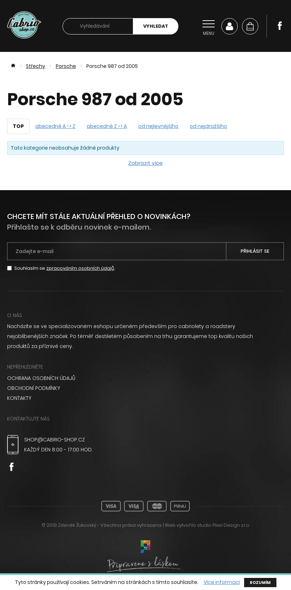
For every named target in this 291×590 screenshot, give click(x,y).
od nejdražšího (208, 126)
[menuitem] (145, 378)
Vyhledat (155, 26)
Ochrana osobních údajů (41, 378)
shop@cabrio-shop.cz (54, 439)
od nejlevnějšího (158, 126)
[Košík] (250, 26)
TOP (18, 126)
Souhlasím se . (64, 268)
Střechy (35, 66)
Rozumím (260, 582)
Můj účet (229, 26)
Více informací (222, 582)
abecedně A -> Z (55, 126)
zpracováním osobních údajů (80, 268)
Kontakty (19, 398)
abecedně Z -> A (107, 126)
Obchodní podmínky (33, 388)
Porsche (66, 66)
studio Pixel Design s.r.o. (223, 525)
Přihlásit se (255, 251)
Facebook (279, 25)
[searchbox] (98, 26)
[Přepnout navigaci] (208, 26)
